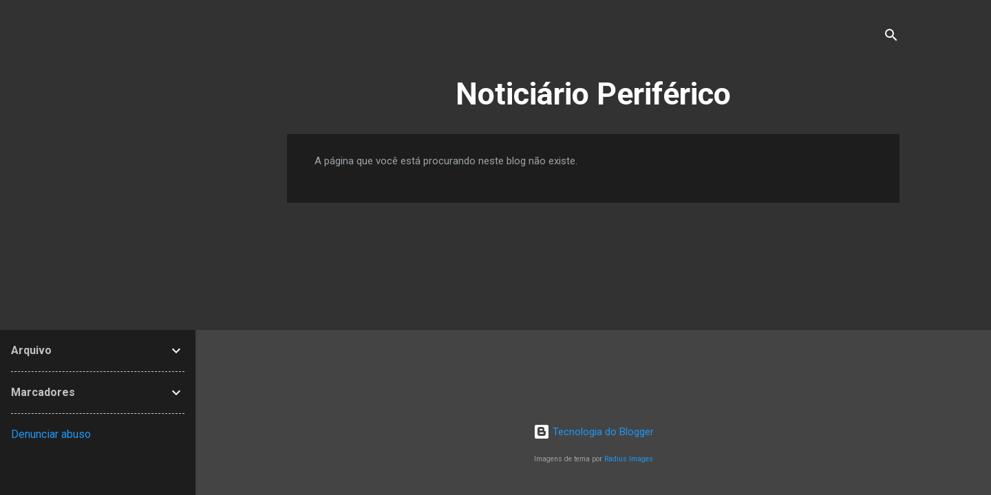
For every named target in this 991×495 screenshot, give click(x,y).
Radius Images (628, 458)
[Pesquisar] (891, 37)
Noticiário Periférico (593, 94)
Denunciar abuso (51, 434)
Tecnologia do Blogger (593, 432)
